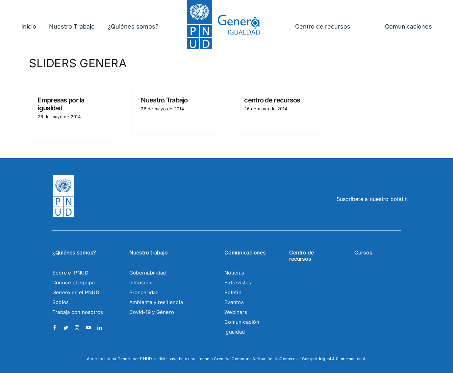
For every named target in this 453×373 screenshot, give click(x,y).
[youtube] (88, 327)
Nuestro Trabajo (164, 100)
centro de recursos (272, 100)
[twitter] (65, 327)
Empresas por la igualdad (61, 104)
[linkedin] (99, 327)
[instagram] (77, 327)
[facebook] (54, 327)
